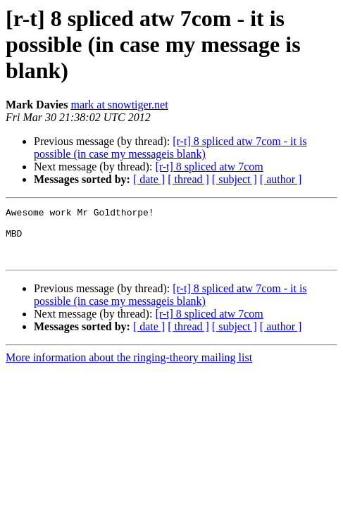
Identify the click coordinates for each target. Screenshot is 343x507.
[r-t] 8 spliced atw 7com (209, 167)
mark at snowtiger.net (119, 105)
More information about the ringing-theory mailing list (129, 368)
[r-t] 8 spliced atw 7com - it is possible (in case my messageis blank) (170, 147)
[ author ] (281, 179)
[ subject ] (234, 179)
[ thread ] (188, 179)
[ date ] (149, 179)
